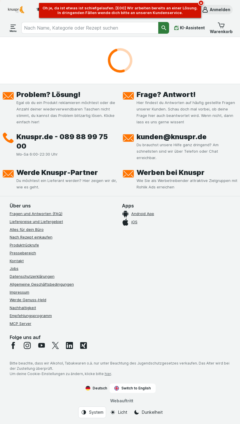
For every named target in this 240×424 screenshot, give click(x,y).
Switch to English (132, 388)
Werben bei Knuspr (171, 172)
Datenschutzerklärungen (32, 276)
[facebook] (13, 345)
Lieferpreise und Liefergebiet (36, 221)
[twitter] (55, 345)
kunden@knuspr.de (172, 136)
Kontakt (17, 260)
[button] (216, 9)
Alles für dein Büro (27, 229)
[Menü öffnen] (13, 28)
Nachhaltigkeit (23, 307)
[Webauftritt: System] (92, 412)
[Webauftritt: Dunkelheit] (148, 412)
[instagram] (27, 345)
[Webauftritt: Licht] (118, 412)
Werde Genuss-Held (28, 299)
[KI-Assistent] (189, 28)
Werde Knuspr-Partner (57, 172)
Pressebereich (23, 253)
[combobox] (90, 28)
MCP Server (20, 323)
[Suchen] (163, 28)
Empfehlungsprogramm (31, 315)
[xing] (83, 345)
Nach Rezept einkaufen (31, 237)
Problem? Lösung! (48, 94)
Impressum (19, 292)
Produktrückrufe (24, 245)
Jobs (14, 268)
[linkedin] (69, 345)
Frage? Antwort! (166, 94)
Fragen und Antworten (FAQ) (36, 213)
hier (108, 374)
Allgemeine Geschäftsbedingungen (42, 284)
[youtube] (41, 345)
